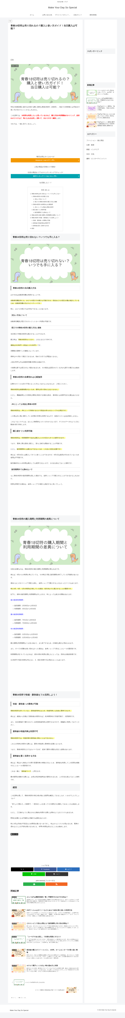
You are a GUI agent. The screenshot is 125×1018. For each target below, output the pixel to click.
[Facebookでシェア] (45, 872)
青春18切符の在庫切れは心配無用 (42, 205)
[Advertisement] (45, 43)
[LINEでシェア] (33, 877)
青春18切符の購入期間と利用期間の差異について (46, 217)
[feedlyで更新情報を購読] (43, 887)
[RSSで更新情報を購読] (47, 887)
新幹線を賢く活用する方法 (40, 228)
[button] (57, 877)
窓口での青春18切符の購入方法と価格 (46, 203)
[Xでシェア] (22, 872)
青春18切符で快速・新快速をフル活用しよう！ (45, 219)
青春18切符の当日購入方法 (40, 197)
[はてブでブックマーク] (68, 872)
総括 (32, 231)
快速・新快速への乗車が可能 (41, 222)
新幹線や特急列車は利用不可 (41, 225)
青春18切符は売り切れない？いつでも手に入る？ (46, 194)
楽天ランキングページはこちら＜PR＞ (45, 176)
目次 (42, 190)
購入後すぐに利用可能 (39, 211)
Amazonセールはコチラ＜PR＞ (45, 160)
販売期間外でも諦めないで (42, 214)
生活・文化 (14, 836)
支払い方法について (40, 200)
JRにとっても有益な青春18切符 (44, 208)
